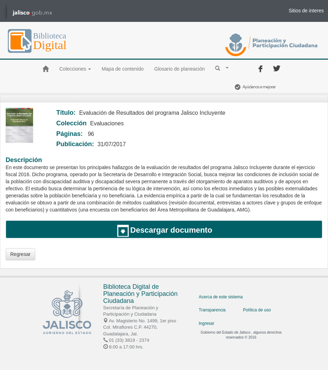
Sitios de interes (306, 10)
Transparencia (212, 310)
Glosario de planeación (179, 69)
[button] (222, 68)
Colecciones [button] (75, 69)
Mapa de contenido (123, 69)
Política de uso (257, 310)
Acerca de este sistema (221, 296)
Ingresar (206, 323)
